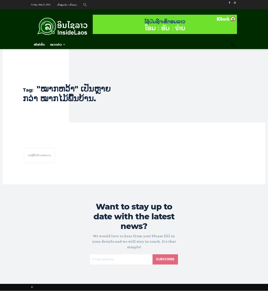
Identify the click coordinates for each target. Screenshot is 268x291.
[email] (121, 259)
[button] (85, 4)
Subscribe (165, 259)
